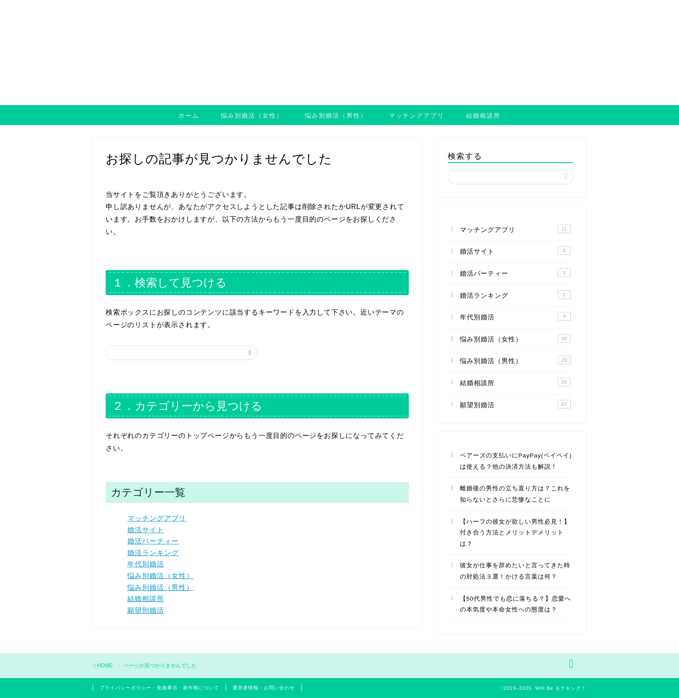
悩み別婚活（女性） (252, 115)
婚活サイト (145, 530)
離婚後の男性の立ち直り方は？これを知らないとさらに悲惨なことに (515, 494)
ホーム (188, 115)
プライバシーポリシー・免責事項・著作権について (159, 687)
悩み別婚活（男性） (336, 115)
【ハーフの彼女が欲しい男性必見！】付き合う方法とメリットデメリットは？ (515, 532)
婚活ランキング (153, 552)
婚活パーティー (153, 541)
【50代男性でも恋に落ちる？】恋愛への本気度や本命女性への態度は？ (515, 604)
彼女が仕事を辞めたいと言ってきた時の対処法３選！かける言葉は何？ (515, 571)
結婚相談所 (483, 115)
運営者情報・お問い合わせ (264, 687)
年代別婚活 (145, 564)
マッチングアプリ (416, 115)
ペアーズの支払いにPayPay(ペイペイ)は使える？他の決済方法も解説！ (516, 461)
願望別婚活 (145, 610)
